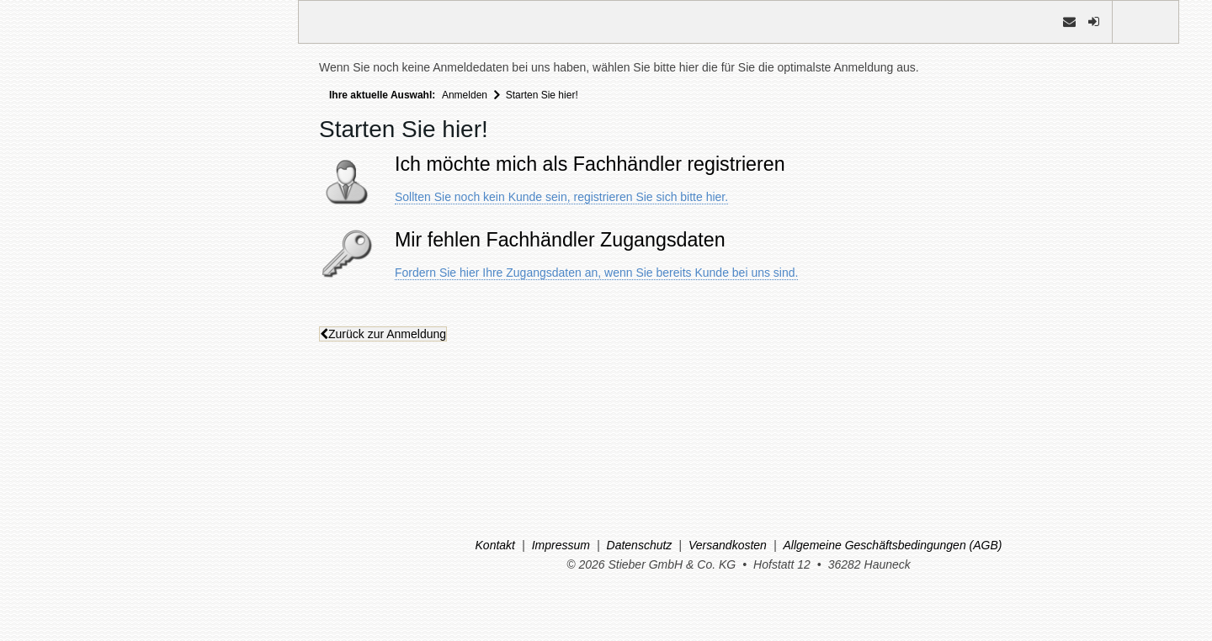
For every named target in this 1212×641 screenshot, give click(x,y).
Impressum (561, 545)
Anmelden (464, 95)
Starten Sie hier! (542, 95)
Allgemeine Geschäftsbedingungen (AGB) (893, 545)
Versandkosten (727, 545)
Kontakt (495, 545)
